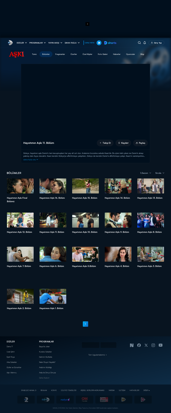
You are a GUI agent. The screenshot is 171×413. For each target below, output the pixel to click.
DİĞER (145, 390)
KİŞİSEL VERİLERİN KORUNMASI (92, 390)
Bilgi (142, 54)
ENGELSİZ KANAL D (28, 390)
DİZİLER (11, 341)
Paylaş (140, 143)
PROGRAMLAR (46, 341)
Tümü (34, 54)
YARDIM (112, 390)
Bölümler (46, 54)
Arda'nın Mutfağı (45, 367)
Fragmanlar (60, 54)
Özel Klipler (87, 54)
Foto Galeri (103, 54)
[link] (10, 42)
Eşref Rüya (11, 357)
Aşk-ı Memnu (12, 373)
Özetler (74, 54)
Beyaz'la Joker (44, 346)
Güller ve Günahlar (14, 367)
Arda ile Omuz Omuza (47, 373)
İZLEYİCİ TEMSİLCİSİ (68, 390)
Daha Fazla (43, 378)
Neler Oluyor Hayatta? (47, 362)
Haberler (117, 54)
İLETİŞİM (122, 390)
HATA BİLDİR (134, 390)
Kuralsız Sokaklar (45, 352)
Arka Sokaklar (12, 362)
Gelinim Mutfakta (45, 357)
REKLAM (44, 390)
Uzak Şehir (11, 352)
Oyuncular (130, 54)
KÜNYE (54, 390)
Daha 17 (10, 346)
